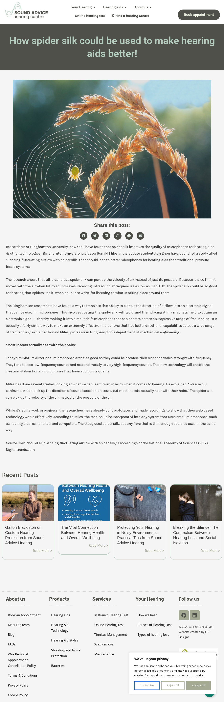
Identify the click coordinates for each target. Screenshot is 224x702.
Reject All (173, 685)
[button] (83, 235)
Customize (147, 685)
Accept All (198, 685)
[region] (172, 673)
